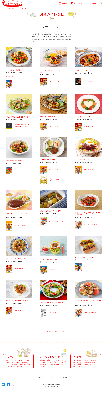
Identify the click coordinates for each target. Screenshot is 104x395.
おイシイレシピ (78, 6)
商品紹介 (64, 6)
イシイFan (93, 6)
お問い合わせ (65, 383)
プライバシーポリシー (53, 383)
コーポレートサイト (40, 383)
